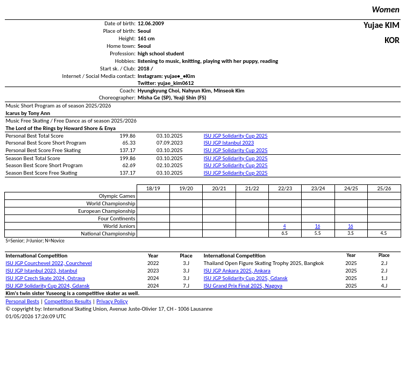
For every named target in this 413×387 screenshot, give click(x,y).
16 (317, 226)
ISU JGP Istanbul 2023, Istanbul (41, 270)
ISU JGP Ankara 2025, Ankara (237, 270)
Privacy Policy (111, 301)
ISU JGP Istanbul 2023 (229, 142)
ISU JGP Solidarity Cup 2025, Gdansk (246, 278)
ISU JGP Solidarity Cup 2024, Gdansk (48, 285)
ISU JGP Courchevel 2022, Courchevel (49, 263)
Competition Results (68, 301)
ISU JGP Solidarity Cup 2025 (236, 135)
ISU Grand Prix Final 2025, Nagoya (243, 285)
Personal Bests (22, 301)
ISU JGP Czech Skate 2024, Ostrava (46, 278)
